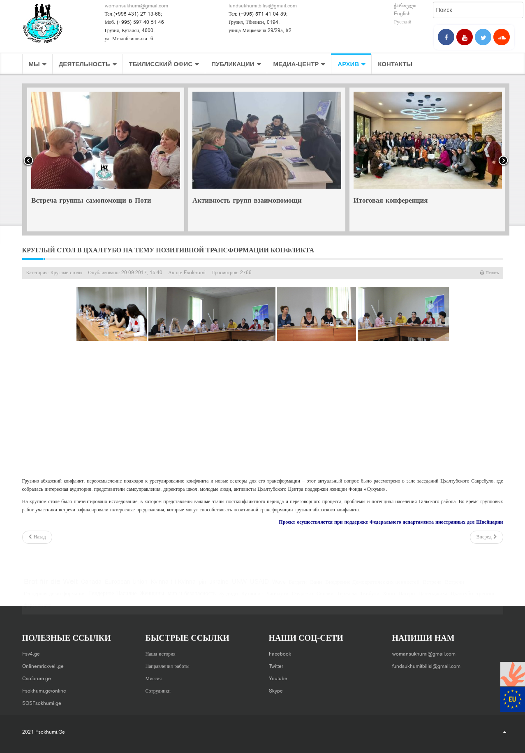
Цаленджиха (432, 598)
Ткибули (369, 598)
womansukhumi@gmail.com (136, 6)
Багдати (298, 586)
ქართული (405, 6)
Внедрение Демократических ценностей (372, 586)
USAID (259, 586)
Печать (491, 272)
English (402, 14)
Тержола (346, 598)
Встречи (454, 586)
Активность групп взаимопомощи (407, 201)
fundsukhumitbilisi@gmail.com (263, 6)
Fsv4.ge (31, 651)
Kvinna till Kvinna (173, 586)
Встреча (432, 586)
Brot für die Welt (51, 586)
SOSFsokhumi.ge (41, 700)
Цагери (406, 598)
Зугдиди (228, 598)
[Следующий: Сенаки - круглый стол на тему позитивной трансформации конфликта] (486, 537)
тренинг (485, 598)
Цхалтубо (462, 598)
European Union (126, 586)
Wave (279, 586)
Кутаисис (252, 598)
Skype (276, 688)
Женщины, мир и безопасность (177, 598)
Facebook (280, 651)
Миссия (154, 675)
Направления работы (168, 663)
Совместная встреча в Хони (75, 201)
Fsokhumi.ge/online (44, 688)
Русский (402, 22)
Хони (389, 598)
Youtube (278, 675)
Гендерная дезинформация (55, 598)
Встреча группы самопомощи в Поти (251, 201)
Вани (316, 586)
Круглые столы (67, 273)
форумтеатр (37, 609)
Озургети (302, 598)
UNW (239, 586)
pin (202, 586)
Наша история (161, 651)
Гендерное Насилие (112, 598)
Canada (91, 586)
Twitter (276, 663)
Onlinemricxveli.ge (43, 663)
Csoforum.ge (36, 675)
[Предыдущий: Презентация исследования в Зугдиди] (37, 537)
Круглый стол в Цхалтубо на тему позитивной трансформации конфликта (168, 250)
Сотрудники (158, 688)
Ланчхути (277, 598)
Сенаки (325, 598)
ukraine (219, 586)
